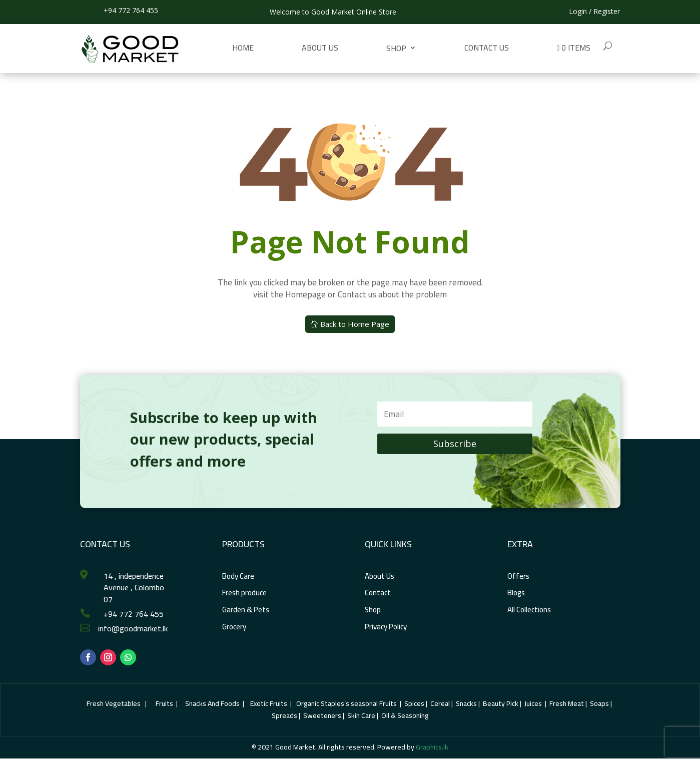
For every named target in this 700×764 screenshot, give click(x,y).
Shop (396, 48)
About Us (320, 48)
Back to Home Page (354, 324)
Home (243, 48)
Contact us (486, 48)
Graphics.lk (432, 746)
